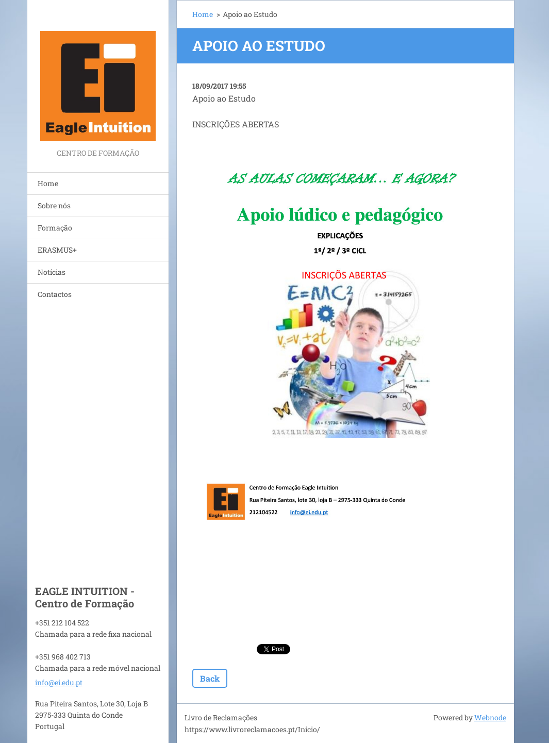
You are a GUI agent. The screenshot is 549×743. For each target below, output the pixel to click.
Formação (55, 228)
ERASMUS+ (57, 250)
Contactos (55, 294)
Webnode (490, 717)
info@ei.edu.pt (58, 682)
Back (210, 678)
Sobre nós (54, 205)
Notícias (51, 272)
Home (48, 183)
